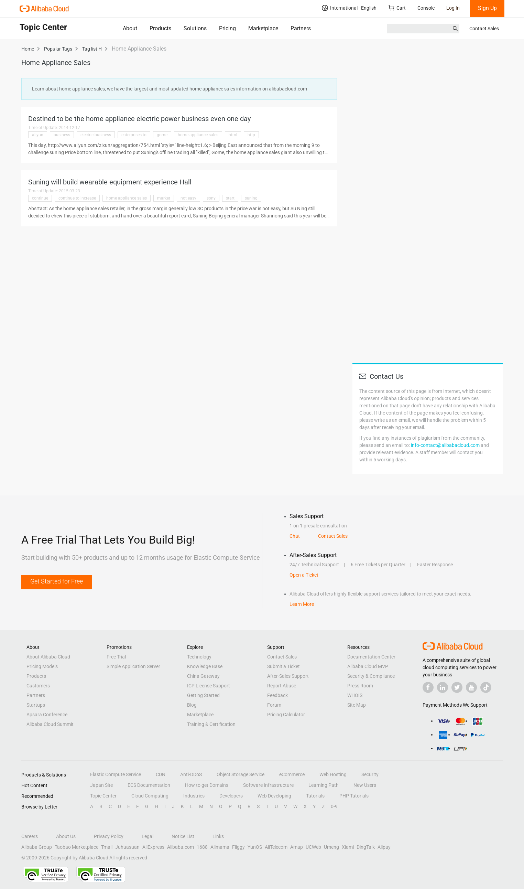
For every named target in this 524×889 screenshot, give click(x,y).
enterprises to (133, 134)
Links (218, 836)
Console (426, 8)
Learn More (302, 604)
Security (370, 774)
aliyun (37, 134)
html (233, 134)
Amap (296, 847)
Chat (295, 536)
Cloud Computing (149, 796)
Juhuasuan (127, 847)
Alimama (219, 847)
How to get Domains (206, 785)
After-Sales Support (288, 676)
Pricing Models (42, 666)
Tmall (106, 847)
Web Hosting (333, 774)
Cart (397, 8)
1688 (202, 847)
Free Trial (116, 657)
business (62, 134)
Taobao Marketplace (76, 847)
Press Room (360, 685)
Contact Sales (484, 28)
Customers (38, 685)
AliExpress (153, 847)
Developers (231, 796)
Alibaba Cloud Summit (50, 724)
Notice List (183, 836)
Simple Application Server (133, 666)
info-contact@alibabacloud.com (445, 445)
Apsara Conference (46, 714)
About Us (66, 836)
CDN (160, 774)
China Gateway (203, 676)
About (130, 28)
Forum (274, 705)
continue (40, 198)
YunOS (255, 847)
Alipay (384, 847)
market (163, 198)
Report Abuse (281, 685)
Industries (194, 796)
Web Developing (274, 796)
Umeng (331, 847)
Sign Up (487, 8)
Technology (199, 657)
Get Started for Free (56, 581)
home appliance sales (198, 134)
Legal (147, 836)
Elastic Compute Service (115, 774)
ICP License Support (208, 685)
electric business (95, 134)
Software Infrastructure (268, 785)
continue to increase (77, 198)
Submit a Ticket (283, 666)
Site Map (356, 705)
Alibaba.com (180, 847)
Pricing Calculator (286, 714)
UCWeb (313, 847)
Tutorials (315, 796)
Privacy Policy (108, 836)
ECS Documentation (149, 785)
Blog (192, 705)
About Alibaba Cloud (48, 657)
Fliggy (238, 847)
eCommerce (292, 774)
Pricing (227, 28)
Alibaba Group (36, 847)
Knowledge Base (204, 666)
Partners (301, 28)
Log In (453, 8)
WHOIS (354, 695)
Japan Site (101, 785)
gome (162, 134)
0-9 (334, 806)
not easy (188, 198)
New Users (364, 785)
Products (160, 28)
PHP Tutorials (354, 796)
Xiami (348, 847)
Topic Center (103, 796)
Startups (35, 705)
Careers (29, 836)
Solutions (195, 28)
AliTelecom (276, 847)
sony (211, 198)
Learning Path (323, 785)
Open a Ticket (304, 575)
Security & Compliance (371, 676)
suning (251, 198)
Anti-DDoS (191, 774)
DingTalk (366, 847)
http (251, 134)
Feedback (277, 695)
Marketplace (263, 28)
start (230, 198)
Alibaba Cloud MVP (367, 666)
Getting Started (203, 695)
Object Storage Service (240, 774)
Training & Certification (211, 724)
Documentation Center (371, 657)
